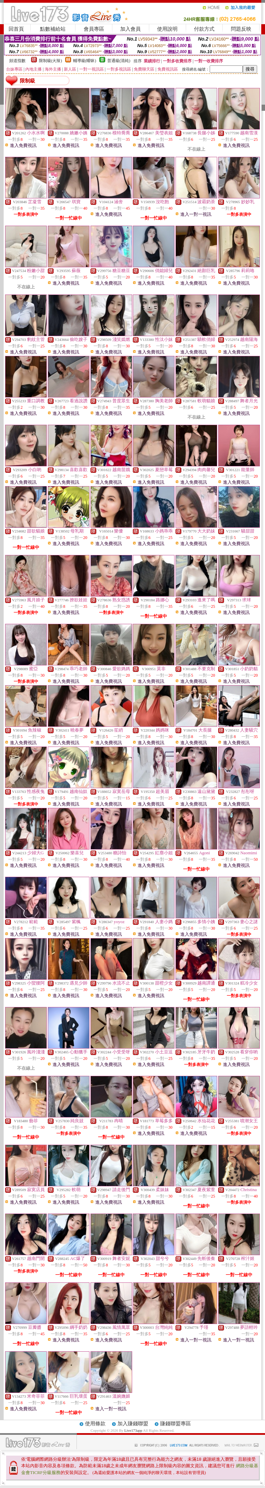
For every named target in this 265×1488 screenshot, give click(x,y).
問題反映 (241, 29)
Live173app (133, 1430)
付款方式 (204, 29)
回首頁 (16, 29)
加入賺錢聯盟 (132, 1423)
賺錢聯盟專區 (175, 1423)
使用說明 (167, 29)
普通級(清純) (118, 60)
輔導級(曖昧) (84, 60)
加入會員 (130, 29)
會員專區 (94, 29)
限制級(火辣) (50, 60)
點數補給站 (53, 29)
